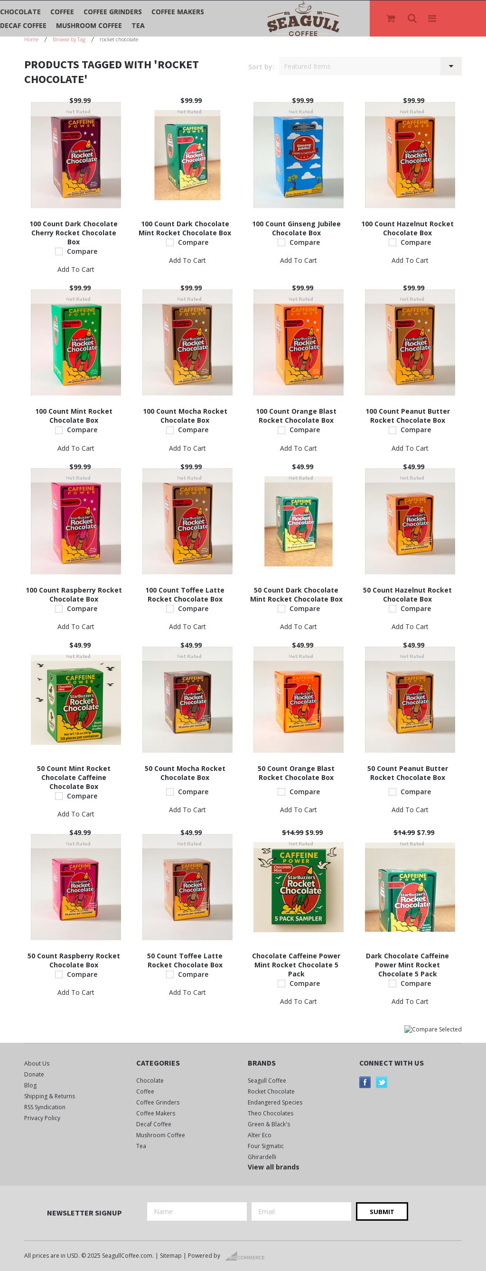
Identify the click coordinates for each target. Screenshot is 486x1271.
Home (31, 39)
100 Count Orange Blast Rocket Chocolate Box (296, 416)
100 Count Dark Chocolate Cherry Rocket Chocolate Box (73, 232)
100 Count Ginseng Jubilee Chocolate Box (296, 228)
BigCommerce (247, 1256)
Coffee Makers (177, 11)
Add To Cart (75, 269)
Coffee (62, 11)
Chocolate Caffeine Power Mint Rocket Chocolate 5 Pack (296, 964)
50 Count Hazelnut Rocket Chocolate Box (407, 594)
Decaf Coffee (23, 25)
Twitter (382, 1082)
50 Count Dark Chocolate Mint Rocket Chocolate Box (296, 594)
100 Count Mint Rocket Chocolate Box (73, 416)
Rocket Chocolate (271, 1091)
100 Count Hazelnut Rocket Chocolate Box (407, 228)
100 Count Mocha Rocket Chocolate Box (185, 416)
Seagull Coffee (267, 1080)
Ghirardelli (262, 1157)
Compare (82, 251)
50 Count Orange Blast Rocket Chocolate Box (296, 773)
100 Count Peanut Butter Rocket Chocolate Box (407, 416)
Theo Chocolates (270, 1113)
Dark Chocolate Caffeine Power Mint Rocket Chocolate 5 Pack (407, 964)
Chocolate (20, 11)
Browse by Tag (69, 39)
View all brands (273, 1166)
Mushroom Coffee (89, 25)
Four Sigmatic (266, 1146)
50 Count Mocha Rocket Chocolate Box (185, 773)
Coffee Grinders (113, 11)
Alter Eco (259, 1135)
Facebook (365, 1082)
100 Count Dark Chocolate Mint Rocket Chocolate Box (185, 228)
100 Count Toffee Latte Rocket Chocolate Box (184, 594)
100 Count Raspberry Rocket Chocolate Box (74, 594)
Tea (138, 25)
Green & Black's (269, 1124)
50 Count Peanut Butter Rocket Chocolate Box (407, 773)
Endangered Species (275, 1102)
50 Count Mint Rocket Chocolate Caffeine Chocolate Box (74, 777)
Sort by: (261, 66)
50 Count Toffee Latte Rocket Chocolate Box (185, 960)
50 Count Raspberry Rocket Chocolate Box (74, 960)
